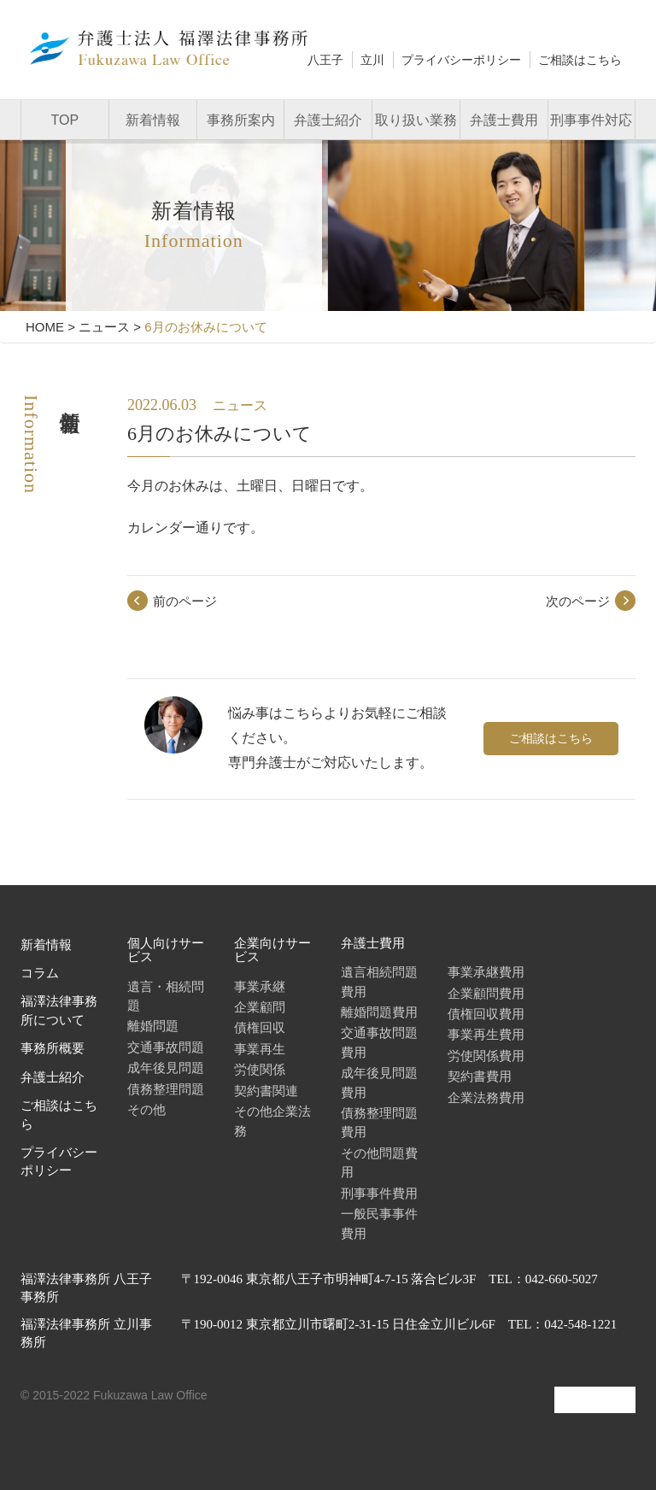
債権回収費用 (486, 1013)
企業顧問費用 (486, 993)
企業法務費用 (486, 1097)
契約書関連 (266, 1090)
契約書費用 (480, 1076)
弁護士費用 (504, 120)
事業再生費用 (486, 1034)
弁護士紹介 (328, 120)
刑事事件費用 (379, 1193)
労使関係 (259, 1069)
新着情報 (153, 120)
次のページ (578, 601)
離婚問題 (153, 1025)
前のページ (185, 601)
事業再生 (259, 1048)
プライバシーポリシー (461, 60)
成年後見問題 (165, 1067)
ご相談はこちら (580, 60)
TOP (65, 120)
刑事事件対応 (591, 120)
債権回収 (259, 1027)
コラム (39, 973)
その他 (146, 1109)
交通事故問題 (165, 1047)
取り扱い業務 (416, 120)
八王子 (325, 60)
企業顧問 (259, 1007)
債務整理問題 (165, 1089)
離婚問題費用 (379, 1012)
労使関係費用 (486, 1055)
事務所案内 (241, 120)
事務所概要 (52, 1048)
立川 (372, 60)
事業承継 (259, 986)
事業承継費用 (486, 972)
